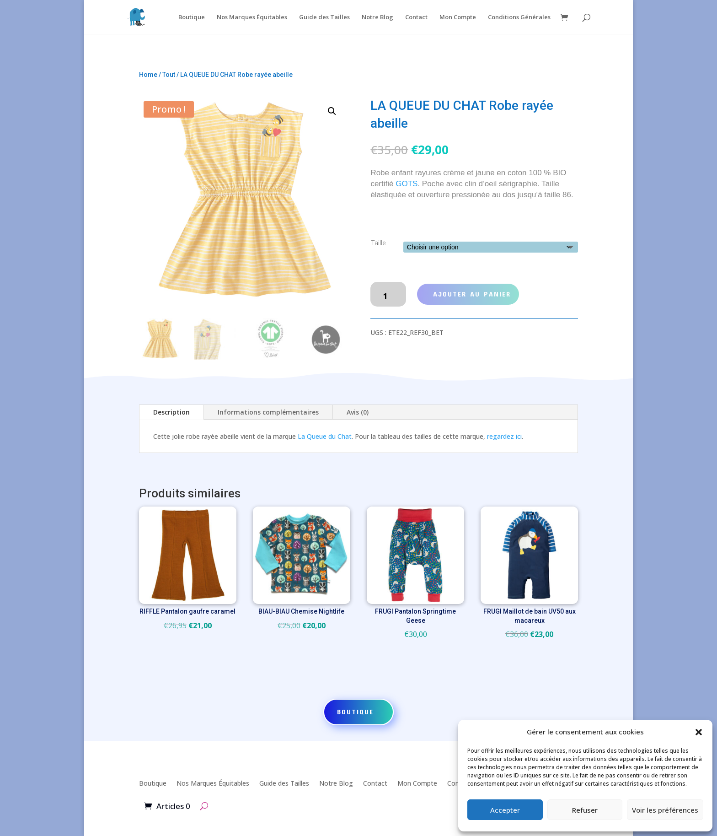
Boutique (191, 17)
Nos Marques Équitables (252, 17)
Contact (416, 17)
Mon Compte (457, 17)
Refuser (585, 809)
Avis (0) (358, 412)
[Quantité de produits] (388, 294)
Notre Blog (377, 17)
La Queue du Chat (325, 436)
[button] (698, 732)
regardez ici (504, 436)
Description (171, 412)
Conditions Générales (519, 17)
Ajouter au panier (472, 294)
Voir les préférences (665, 809)
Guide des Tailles (324, 17)
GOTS (406, 183)
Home (148, 74)
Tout (168, 74)
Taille (378, 243)
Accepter (505, 809)
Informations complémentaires (268, 412)
